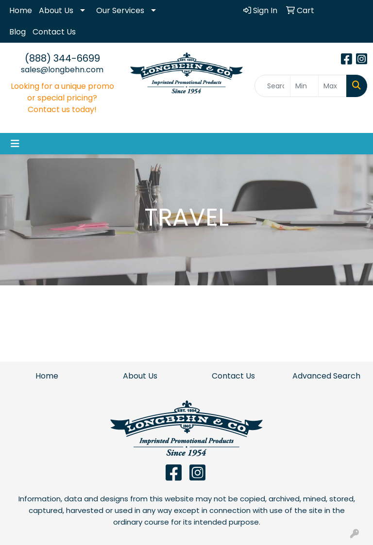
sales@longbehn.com (62, 69)
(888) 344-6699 (62, 58)
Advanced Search (326, 375)
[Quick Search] (272, 86)
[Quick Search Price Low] (304, 86)
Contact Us (54, 31)
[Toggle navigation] (15, 143)
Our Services (120, 10)
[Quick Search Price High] (332, 86)
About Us (56, 10)
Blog (17, 31)
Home (20, 10)
